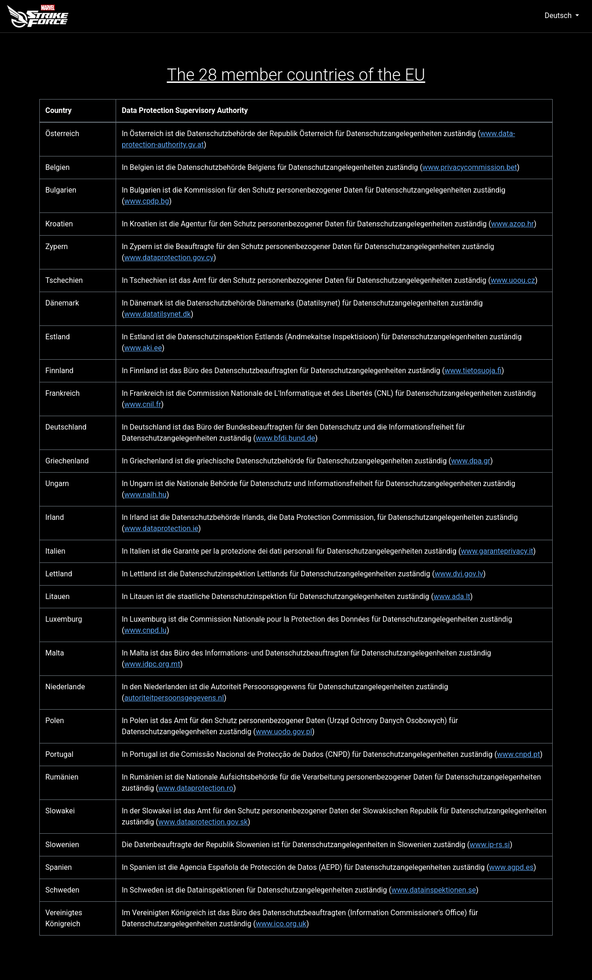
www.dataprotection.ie (161, 528)
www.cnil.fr (142, 404)
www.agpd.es (511, 867)
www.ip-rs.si (490, 844)
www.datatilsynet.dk (157, 314)
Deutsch (558, 15)
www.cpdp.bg (146, 201)
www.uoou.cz (513, 280)
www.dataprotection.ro (195, 788)
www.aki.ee (143, 347)
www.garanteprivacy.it (497, 551)
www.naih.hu (145, 494)
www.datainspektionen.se (433, 890)
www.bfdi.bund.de (285, 438)
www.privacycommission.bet (469, 167)
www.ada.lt (452, 596)
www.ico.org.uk (281, 923)
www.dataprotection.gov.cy (169, 257)
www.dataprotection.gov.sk (202, 822)
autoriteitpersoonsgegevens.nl (174, 697)
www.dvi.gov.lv (459, 573)
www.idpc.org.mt (152, 664)
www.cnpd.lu (145, 630)
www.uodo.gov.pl (284, 731)
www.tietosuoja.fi (472, 370)
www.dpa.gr (470, 460)
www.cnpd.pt (518, 754)
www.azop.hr (512, 223)
